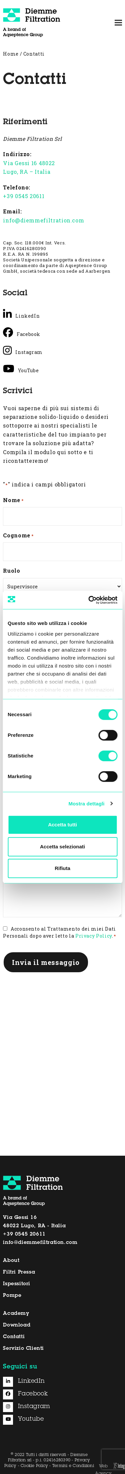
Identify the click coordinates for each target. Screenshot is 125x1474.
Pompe (12, 1295)
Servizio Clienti (23, 1348)
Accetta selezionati (62, 846)
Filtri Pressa (19, 1272)
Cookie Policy (34, 1466)
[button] (118, 22)
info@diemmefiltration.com (43, 220)
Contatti (14, 1336)
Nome (13, 500)
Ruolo (11, 570)
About (11, 1260)
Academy (16, 1313)
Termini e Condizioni (73, 1466)
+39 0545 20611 (23, 195)
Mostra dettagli (86, 803)
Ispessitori (16, 1284)
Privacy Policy (93, 936)
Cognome (18, 535)
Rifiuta (62, 868)
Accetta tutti (62, 824)
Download (16, 1325)
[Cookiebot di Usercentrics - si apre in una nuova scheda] (89, 600)
